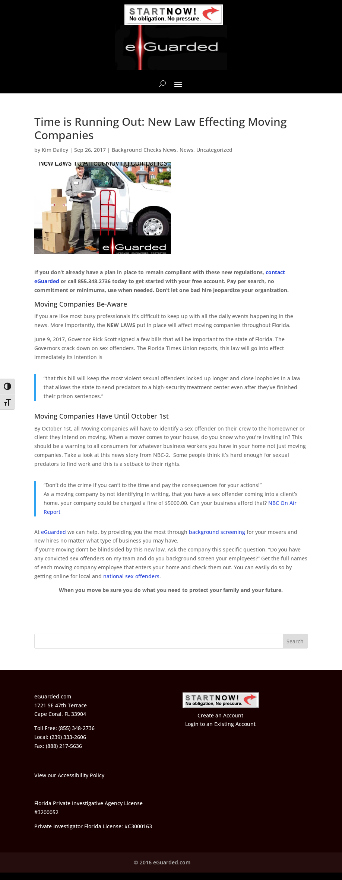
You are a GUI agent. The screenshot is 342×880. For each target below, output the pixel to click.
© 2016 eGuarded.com (162, 862)
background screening (217, 531)
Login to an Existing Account (220, 723)
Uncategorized (214, 149)
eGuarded (53, 531)
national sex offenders (131, 576)
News (186, 149)
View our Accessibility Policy (69, 775)
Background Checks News (144, 149)
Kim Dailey (55, 149)
